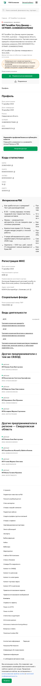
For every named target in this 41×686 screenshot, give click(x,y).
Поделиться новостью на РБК (13, 494)
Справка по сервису (10, 602)
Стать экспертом (8, 503)
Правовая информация (11, 654)
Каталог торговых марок (11, 581)
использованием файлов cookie (13, 673)
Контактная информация (11, 641)
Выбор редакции (9, 538)
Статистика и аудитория (11, 615)
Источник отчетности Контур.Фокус (15, 624)
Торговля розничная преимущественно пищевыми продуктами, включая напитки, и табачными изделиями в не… (20, 345)
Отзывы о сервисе (9, 520)
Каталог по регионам (10, 573)
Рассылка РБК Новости (10, 645)
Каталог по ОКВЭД (9, 568)
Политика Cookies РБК (10, 633)
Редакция (26, 641)
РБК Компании (13, 2)
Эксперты (6, 533)
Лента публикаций (9, 529)
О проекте (6, 490)
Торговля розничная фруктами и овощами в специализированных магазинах (17, 334)
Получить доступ (20, 148)
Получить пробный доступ (12, 499)
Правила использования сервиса (14, 590)
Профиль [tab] (5, 88)
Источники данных (9, 620)
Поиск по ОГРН (8, 607)
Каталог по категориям (11, 577)
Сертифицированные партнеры (13, 525)
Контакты (6, 598)
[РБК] (5, 2)
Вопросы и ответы (9, 628)
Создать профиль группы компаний (15, 516)
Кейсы (5, 542)
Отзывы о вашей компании (12, 507)
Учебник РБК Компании (11, 555)
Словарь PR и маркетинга (11, 564)
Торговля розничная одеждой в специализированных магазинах (13, 324)
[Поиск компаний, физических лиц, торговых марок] (20, 10)
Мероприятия (8, 551)
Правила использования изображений (16, 594)
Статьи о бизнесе (9, 560)
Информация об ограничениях (13, 650)
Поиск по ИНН (8, 611)
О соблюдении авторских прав (13, 658)
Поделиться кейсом (9, 512)
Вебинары (6, 546)
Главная (4, 18)
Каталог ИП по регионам (11, 586)
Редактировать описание (9, 71)
